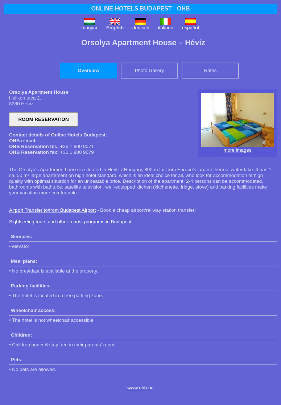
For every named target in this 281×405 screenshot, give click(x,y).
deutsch (140, 27)
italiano (165, 27)
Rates (210, 70)
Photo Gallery (149, 70)
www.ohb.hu (140, 388)
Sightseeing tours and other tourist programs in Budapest (70, 221)
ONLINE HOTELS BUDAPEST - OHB (140, 8)
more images (237, 150)
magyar (90, 27)
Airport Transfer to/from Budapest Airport (52, 210)
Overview (88, 70)
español (190, 27)
